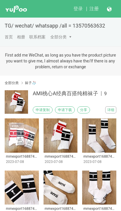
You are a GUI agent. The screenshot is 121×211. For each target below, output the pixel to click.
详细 (110, 110)
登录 (78, 8)
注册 (94, 8)
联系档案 (37, 37)
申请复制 (43, 110)
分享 (83, 110)
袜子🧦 (30, 83)
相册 (21, 37)
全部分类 (58, 37)
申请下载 (65, 110)
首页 (9, 37)
